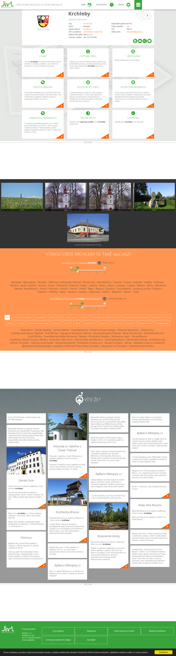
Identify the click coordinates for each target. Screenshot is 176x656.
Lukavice (120, 285)
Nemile (18, 288)
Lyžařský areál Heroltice (141, 346)
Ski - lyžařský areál (68, 317)
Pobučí (73, 288)
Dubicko (117, 282)
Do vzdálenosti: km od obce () (75, 298)
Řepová (99, 288)
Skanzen (84, 317)
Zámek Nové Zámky (136, 339)
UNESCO (53, 317)
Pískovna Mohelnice (128, 330)
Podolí (82, 288)
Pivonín (64, 288)
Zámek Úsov (147, 330)
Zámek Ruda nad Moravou (89, 339)
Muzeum (130, 323)
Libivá (102, 285)
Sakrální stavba (162, 323)
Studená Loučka (141, 288)
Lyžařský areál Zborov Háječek (27, 333)
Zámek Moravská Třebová (107, 333)
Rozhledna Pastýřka (99, 336)
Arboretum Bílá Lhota (61, 339)
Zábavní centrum (145, 323)
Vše (7, 317)
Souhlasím (163, 652)
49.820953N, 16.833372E (93, 32)
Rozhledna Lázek (121, 336)
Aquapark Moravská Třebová (76, 333)
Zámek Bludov (139, 336)
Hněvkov (137, 282)
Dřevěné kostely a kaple (39, 323)
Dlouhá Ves (89, 282)
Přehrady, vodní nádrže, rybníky (105, 317)
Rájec (91, 288)
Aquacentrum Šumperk (114, 346)
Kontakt (91, 639)
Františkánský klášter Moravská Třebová (65, 336)
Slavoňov (110, 288)
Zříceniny (20, 323)
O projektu (58, 631)
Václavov (72, 291)
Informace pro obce (124, 631)
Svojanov (157, 288)
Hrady (167, 317)
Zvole (136, 291)
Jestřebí (32, 285)
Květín (84, 285)
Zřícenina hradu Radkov (103, 330)
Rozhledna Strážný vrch (89, 342)
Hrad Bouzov (52, 333)
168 (128, 26)
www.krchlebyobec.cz (135, 32)
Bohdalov (16, 282)
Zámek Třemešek (19, 342)
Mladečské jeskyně (65, 342)
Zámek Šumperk (113, 342)
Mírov (150, 285)
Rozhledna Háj (157, 339)
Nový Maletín (31, 288)
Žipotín (127, 291)
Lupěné (131, 285)
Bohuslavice (29, 282)
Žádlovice (117, 291)
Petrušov (53, 288)
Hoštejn (148, 282)
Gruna (127, 282)
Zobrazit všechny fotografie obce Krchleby (88, 245)
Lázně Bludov (35, 336)
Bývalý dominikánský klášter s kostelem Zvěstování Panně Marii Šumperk (61, 346)
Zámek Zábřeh (61, 330)
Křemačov (62, 285)
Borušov (42, 282)
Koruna (42, 285)
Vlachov (83, 291)
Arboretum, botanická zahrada (135, 317)
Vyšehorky (94, 291)
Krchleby (79, 13)
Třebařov (42, 291)
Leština (93, 285)
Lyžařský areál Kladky (42, 342)
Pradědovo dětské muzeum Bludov (28, 339)
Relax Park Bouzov (132, 333)
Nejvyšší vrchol (90, 323)
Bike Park (105, 323)
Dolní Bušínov (104, 282)
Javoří (23, 285)
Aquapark (41, 317)
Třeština (53, 291)
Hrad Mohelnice (79, 330)
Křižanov (73, 285)
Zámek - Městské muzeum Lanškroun (144, 342)
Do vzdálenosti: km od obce (79, 262)
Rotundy (56, 323)
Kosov (51, 285)
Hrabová (158, 282)
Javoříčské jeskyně (114, 339)
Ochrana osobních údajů (58, 639)
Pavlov (43, 288)
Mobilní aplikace (157, 631)
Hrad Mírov (27, 330)
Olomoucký (87, 23)
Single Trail (117, 323)
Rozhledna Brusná (154, 333)
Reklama (91, 631)
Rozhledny (156, 317)
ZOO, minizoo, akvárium (23, 317)
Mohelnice (87, 29)
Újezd (62, 291)
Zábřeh (106, 291)
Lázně (77, 323)
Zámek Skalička (43, 330)
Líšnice (110, 285)
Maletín (141, 285)
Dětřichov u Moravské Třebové (65, 282)
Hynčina (14, 285)
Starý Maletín (124, 288)
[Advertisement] (88, 161)
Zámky (9, 323)
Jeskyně (67, 323)
